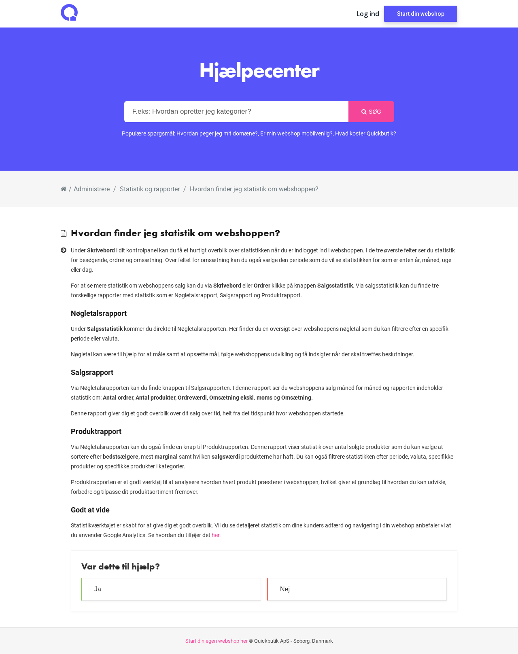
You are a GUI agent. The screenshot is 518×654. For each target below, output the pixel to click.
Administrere (92, 188)
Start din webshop (420, 14)
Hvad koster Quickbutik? (365, 133)
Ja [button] (97, 589)
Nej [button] (285, 589)
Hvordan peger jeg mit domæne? (217, 133)
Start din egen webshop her (216, 640)
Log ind (368, 13)
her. (216, 535)
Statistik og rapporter (150, 188)
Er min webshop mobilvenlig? (296, 133)
